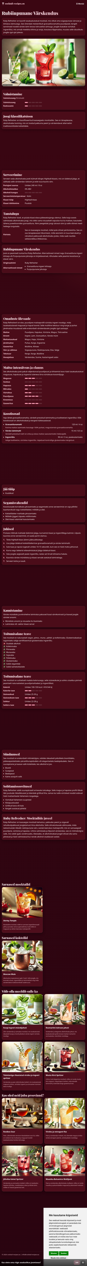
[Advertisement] (43, 150)
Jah (76, 1263)
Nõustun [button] (54, 1253)
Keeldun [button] (64, 1253)
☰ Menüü (80, 4)
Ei (83, 1263)
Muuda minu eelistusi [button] (58, 1258)
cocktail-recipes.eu (15, 3)
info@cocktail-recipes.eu (30, 1255)
